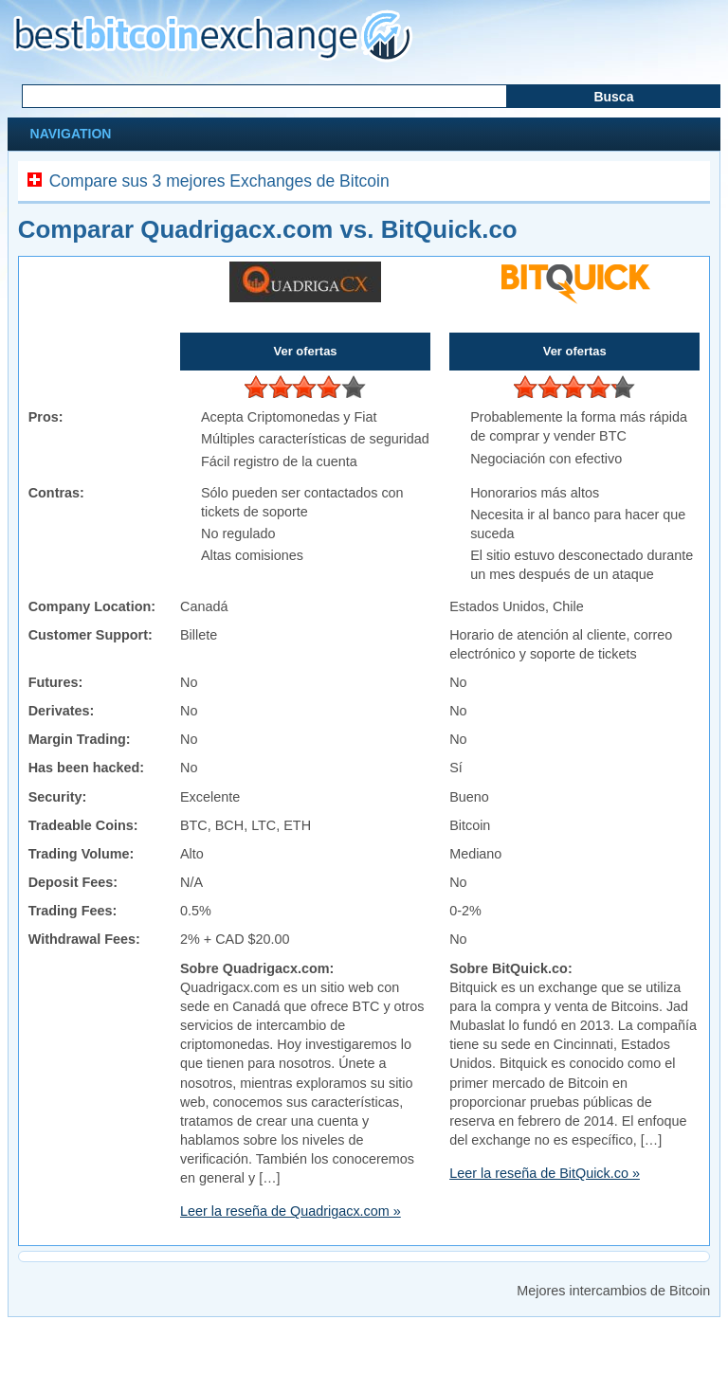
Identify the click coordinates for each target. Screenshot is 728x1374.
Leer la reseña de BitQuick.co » (544, 1173)
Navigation (69, 133)
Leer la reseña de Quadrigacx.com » (290, 1211)
